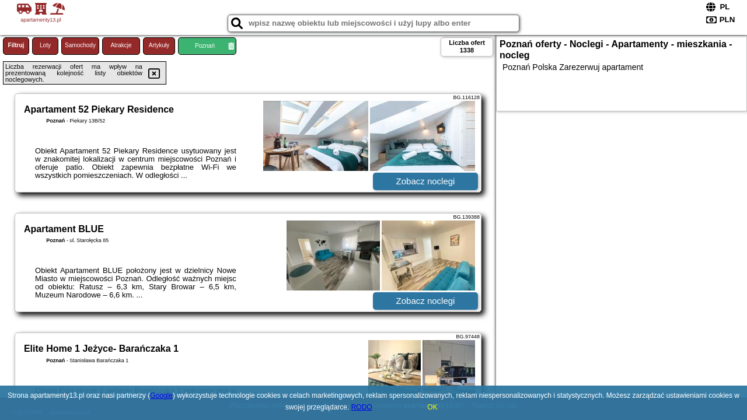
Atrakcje (120, 45)
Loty (45, 45)
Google (161, 395)
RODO (361, 407)
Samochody (80, 45)
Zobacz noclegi (425, 181)
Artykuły (159, 45)
